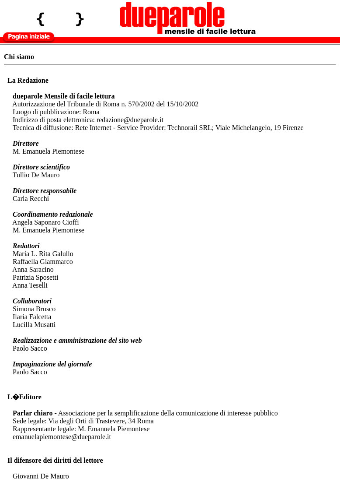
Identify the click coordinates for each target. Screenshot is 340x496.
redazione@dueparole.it (130, 119)
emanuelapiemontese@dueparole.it (62, 436)
